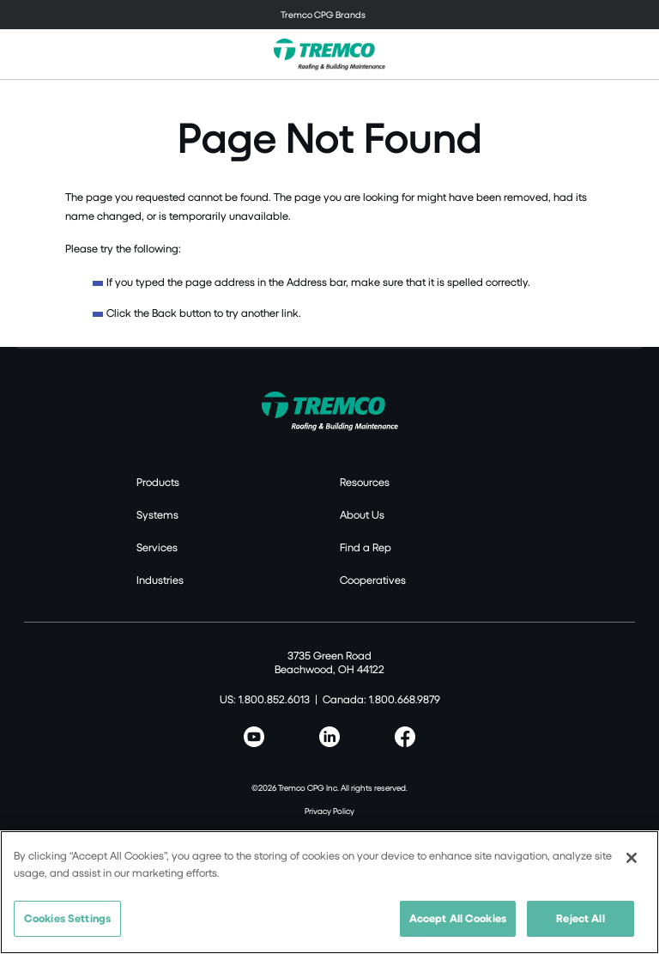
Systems (157, 514)
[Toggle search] (636, 54)
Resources (365, 482)
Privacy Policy (329, 810)
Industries (160, 579)
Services (157, 547)
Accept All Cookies (457, 918)
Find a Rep (365, 547)
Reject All (580, 918)
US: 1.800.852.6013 (265, 699)
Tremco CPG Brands (323, 14)
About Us (362, 514)
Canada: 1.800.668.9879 (381, 699)
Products (157, 482)
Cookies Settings (67, 918)
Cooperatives (373, 579)
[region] (329, 892)
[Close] (631, 858)
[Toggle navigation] (329, 14)
